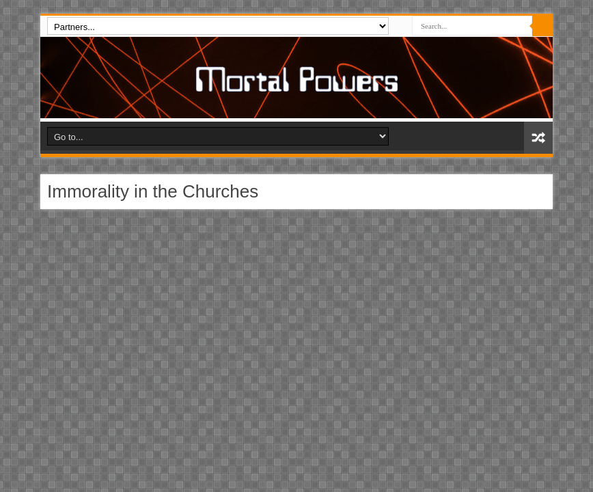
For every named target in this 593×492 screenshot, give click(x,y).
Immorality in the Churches (152, 191)
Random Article (538, 138)
